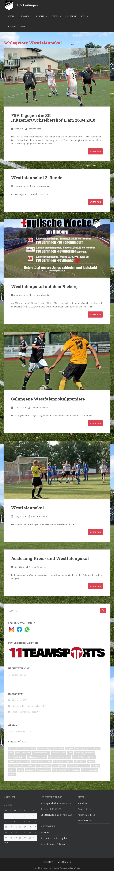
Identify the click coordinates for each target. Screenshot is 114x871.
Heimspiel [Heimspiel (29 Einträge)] (89, 752)
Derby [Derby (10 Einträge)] (96, 748)
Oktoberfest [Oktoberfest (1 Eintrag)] (80, 761)
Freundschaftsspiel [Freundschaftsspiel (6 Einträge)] (41, 752)
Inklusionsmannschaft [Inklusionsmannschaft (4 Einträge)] (37, 757)
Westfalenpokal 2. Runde (36, 177)
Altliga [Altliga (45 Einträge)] (22, 748)
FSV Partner (70, 16)
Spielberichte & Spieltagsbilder (26, 706)
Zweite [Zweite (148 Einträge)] (12, 774)
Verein (11, 16)
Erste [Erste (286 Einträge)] (11, 752)
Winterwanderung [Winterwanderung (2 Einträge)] (89, 770)
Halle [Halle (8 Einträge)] (70, 752)
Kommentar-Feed (86, 814)
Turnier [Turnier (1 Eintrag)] (12, 770)
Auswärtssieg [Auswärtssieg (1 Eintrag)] (43, 748)
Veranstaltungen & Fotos (24, 711)
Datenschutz (64, 862)
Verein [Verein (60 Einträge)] (20, 770)
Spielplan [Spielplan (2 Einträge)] (46, 765)
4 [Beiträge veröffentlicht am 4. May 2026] (5, 821)
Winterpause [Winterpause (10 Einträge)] (73, 770)
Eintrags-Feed (84, 809)
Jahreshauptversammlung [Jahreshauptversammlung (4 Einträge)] (59, 757)
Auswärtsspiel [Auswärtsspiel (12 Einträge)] (57, 748)
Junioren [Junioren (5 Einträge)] (25, 761)
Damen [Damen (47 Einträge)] (89, 748)
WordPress (75, 868)
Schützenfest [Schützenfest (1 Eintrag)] (26, 765)
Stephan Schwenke (40, 186)
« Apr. (6, 842)
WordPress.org (85, 820)
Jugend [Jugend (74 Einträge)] (76, 757)
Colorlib (55, 868)
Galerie (55, 16)
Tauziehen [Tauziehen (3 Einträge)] (84, 765)
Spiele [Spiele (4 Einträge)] (36, 765)
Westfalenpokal (27, 508)
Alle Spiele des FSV (17, 674)
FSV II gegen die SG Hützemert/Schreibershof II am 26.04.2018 (53, 118)
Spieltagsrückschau (50, 803)
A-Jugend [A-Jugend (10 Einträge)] (13, 748)
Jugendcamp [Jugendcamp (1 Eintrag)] (14, 761)
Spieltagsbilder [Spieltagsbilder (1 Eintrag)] (59, 765)
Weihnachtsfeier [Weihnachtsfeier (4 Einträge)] (43, 770)
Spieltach (45, 809)
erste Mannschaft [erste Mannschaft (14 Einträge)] (23, 752)
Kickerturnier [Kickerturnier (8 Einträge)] (37, 761)
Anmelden (82, 803)
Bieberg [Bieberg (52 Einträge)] (79, 748)
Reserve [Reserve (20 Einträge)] (91, 761)
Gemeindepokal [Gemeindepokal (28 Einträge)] (58, 752)
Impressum (48, 862)
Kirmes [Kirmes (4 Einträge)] (48, 761)
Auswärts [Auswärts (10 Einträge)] (31, 748)
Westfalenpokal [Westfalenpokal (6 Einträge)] (59, 770)
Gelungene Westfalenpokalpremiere (48, 399)
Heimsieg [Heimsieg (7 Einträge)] (79, 752)
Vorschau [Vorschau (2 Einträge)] (30, 770)
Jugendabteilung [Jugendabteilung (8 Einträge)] (88, 757)
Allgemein (16, 700)
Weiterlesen (95, 151)
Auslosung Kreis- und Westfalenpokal (50, 558)
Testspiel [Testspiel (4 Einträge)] (95, 765)
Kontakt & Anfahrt (17, 26)
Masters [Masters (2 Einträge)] (68, 761)
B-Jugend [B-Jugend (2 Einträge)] (69, 748)
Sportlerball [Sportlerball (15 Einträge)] (73, 765)
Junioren (40, 16)
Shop (83, 16)
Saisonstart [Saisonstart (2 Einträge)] (14, 765)
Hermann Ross (34, 128)
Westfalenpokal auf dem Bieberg (44, 286)
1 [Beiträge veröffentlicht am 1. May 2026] (24, 816)
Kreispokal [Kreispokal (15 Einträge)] (58, 761)
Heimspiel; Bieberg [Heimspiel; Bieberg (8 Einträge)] (17, 757)
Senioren (25, 16)
